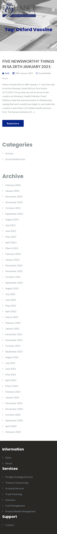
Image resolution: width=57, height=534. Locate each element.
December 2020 (13, 403)
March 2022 (11, 317)
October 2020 (12, 414)
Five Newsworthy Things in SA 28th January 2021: (28, 64)
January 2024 (12, 190)
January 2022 (12, 328)
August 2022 (12, 288)
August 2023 (12, 219)
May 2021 (10, 374)
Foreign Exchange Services (19, 476)
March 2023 (11, 248)
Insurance (10, 499)
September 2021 (14, 351)
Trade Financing (13, 494)
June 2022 (10, 299)
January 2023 (12, 259)
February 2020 (13, 431)
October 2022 (12, 276)
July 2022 (10, 294)
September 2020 (14, 420)
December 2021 (13, 334)
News (8, 457)
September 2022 (14, 282)
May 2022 (10, 305)
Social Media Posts (15, 159)
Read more (13, 123)
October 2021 (12, 345)
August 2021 (12, 357)
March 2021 (11, 385)
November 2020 (14, 408)
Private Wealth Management (20, 511)
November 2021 (14, 340)
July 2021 (10, 362)
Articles (9, 153)
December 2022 (13, 265)
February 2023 (13, 253)
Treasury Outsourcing (16, 482)
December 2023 (13, 196)
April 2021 (10, 380)
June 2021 (10, 368)
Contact (9, 524)
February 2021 (13, 391)
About (8, 463)
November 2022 (14, 271)
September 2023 (14, 213)
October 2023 (12, 208)
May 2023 (10, 236)
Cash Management (15, 505)
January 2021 (12, 397)
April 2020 (10, 426)
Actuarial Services (14, 488)
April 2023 (10, 242)
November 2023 (14, 202)
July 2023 (10, 225)
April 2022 (10, 311)
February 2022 (13, 322)
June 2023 (10, 230)
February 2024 (13, 185)
